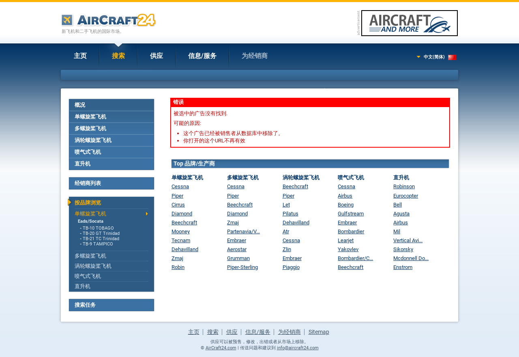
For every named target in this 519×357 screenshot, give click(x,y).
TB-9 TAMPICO (98, 244)
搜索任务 (85, 305)
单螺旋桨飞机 (90, 117)
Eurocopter (405, 196)
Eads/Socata (90, 221)
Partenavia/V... (243, 231)
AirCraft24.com (221, 348)
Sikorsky (403, 249)
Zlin (287, 249)
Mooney (181, 231)
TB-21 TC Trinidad (101, 238)
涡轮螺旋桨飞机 (93, 140)
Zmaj (177, 258)
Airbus (345, 196)
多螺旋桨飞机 (90, 128)
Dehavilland (185, 249)
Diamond (182, 214)
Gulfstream (351, 214)
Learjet (346, 240)
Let (286, 205)
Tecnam (181, 240)
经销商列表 (88, 183)
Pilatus (290, 214)
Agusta (401, 214)
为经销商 (255, 56)
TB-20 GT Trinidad (101, 233)
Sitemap (319, 332)
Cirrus (178, 205)
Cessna (180, 186)
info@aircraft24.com (298, 348)
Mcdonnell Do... (411, 258)
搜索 (118, 56)
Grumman (238, 258)
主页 (80, 56)
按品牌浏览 (88, 203)
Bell (397, 205)
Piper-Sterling (242, 267)
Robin (178, 267)
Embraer (236, 240)
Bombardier (351, 231)
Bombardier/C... (355, 258)
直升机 (82, 164)
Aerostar (237, 249)
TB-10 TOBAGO (98, 228)
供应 (156, 56)
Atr (286, 231)
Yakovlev (348, 249)
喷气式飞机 (88, 152)
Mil (396, 231)
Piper (177, 196)
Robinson (404, 186)
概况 (80, 105)
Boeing (346, 205)
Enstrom (402, 267)
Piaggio (291, 267)
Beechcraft (184, 222)
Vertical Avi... (407, 240)
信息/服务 (202, 56)
